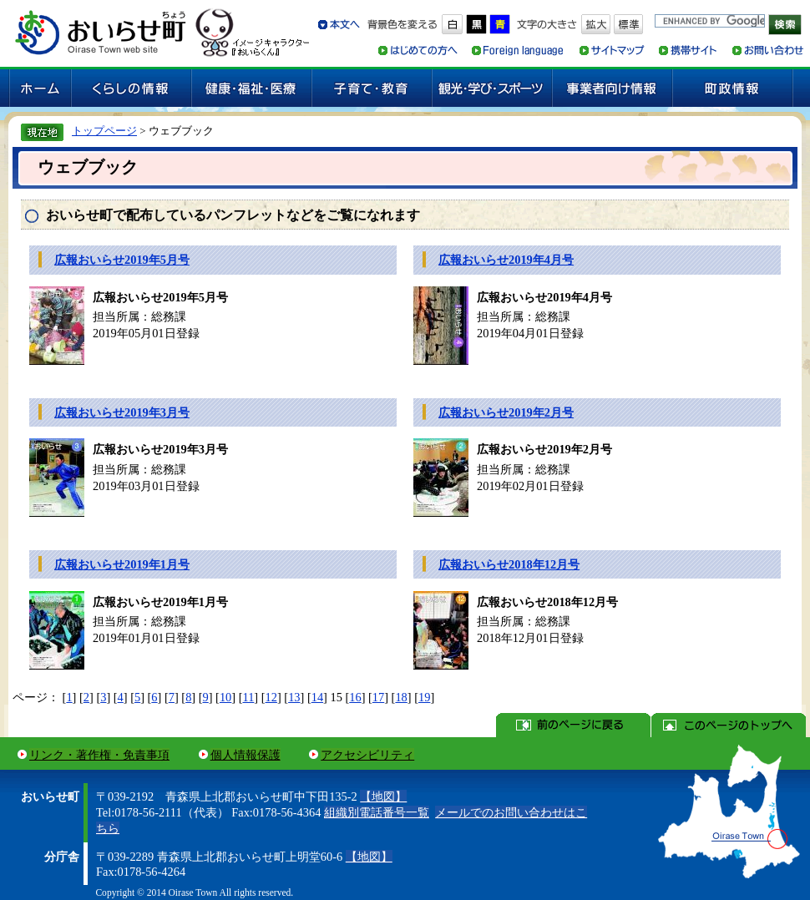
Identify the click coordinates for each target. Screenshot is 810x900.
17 (378, 697)
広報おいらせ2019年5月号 (122, 259)
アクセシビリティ (367, 754)
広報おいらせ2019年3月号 (122, 412)
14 (317, 697)
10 (225, 697)
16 (355, 697)
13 (294, 697)
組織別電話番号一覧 (376, 812)
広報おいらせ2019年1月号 (122, 564)
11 (249, 697)
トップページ (104, 130)
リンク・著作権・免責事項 (99, 754)
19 (424, 697)
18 (401, 697)
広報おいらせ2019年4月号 (506, 259)
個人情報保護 (245, 754)
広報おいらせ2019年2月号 (506, 412)
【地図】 (383, 796)
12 (271, 697)
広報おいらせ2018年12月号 (509, 564)
